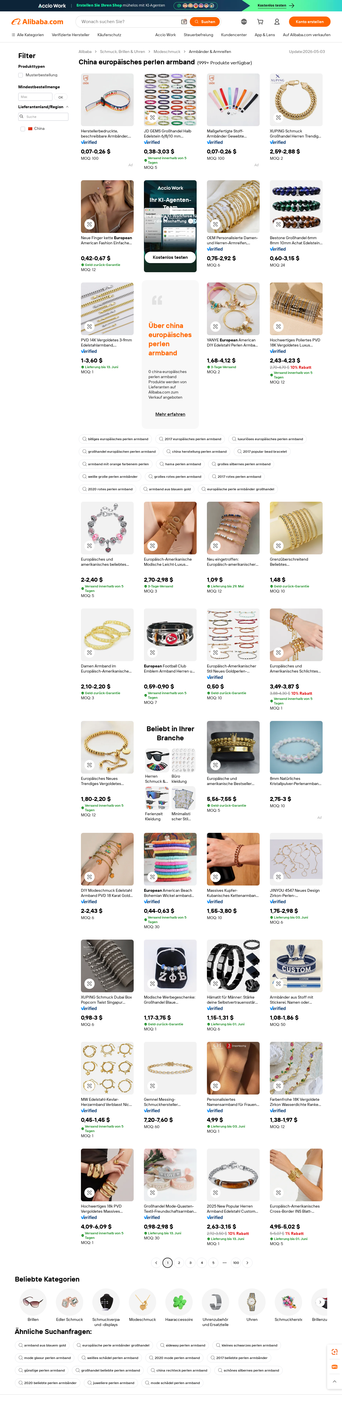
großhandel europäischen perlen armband (119, 451)
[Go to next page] (247, 1263)
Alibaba (85, 51)
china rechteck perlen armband (179, 1370)
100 (236, 1263)
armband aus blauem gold (167, 489)
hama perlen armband (180, 464)
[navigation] (43, 658)
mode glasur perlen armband (45, 1358)
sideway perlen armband (182, 1345)
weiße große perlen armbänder (110, 476)
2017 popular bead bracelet (262, 451)
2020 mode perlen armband (174, 1358)
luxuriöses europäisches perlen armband (267, 439)
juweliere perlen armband (110, 1383)
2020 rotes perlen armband (107, 489)
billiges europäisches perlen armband (115, 439)
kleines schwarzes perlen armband (246, 1345)
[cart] (261, 22)
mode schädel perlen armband (172, 1383)
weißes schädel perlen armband (110, 1358)
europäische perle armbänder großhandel (237, 489)
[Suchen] (205, 21)
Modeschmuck (167, 51)
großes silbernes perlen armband (241, 464)
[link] (334, 1351)
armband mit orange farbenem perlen (115, 464)
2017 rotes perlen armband (236, 476)
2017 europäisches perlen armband (190, 439)
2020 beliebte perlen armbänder (48, 1383)
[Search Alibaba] (129, 22)
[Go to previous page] (156, 1263)
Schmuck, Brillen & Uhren (122, 51)
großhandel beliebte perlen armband (108, 1370)
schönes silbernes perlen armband (248, 1370)
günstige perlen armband (42, 1370)
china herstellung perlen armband (196, 451)
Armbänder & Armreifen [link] (210, 51)
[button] (184, 21)
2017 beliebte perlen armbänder (239, 1358)
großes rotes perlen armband (174, 476)
